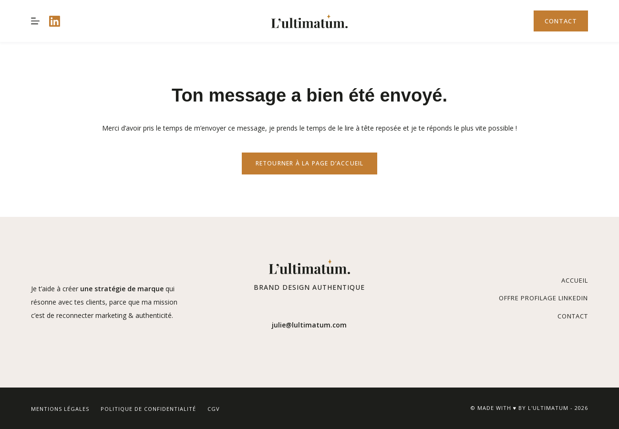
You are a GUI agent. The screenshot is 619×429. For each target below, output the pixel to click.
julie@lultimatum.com (309, 324)
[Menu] (35, 21)
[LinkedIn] (54, 21)
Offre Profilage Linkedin (543, 298)
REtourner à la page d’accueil (310, 163)
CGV (213, 408)
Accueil (574, 280)
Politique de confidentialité (148, 408)
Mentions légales (60, 408)
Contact (561, 21)
